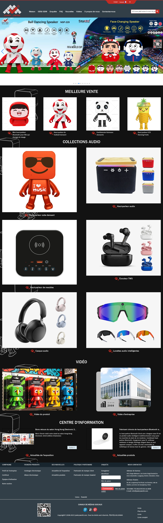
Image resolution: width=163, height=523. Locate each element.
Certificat (5, 475)
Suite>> (72, 447)
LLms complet (143, 517)
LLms (139, 514)
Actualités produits (58, 475)
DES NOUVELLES (58, 465)
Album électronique (31, 475)
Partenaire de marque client (84, 471)
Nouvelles (69, 11)
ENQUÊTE (104, 465)
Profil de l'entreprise (9, 471)
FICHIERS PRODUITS (31, 465)
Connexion (107, 488)
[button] (73, 83)
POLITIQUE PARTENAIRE (83, 465)
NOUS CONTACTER (135, 465)
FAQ (61, 11)
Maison (32, 11)
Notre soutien (7, 484)
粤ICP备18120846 (116, 515)
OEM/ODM (42, 11)
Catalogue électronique (32, 471)
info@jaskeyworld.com (140, 491)
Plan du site (142, 511)
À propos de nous (92, 11)
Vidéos (79, 11)
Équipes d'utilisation (9, 479)
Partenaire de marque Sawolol (84, 475)
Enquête (53, 11)
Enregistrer (105, 471)
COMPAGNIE (6, 465)
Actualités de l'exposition (61, 471)
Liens (139, 508)
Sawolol (84, 497)
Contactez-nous (108, 11)
